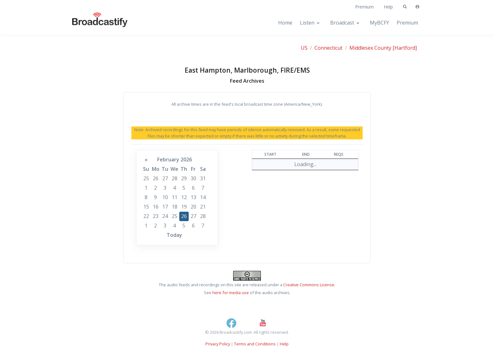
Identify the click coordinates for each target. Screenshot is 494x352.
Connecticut (328, 47)
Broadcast (342, 22)
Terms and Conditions (255, 344)
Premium (364, 7)
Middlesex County (370, 47)
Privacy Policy (217, 344)
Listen (307, 22)
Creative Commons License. (309, 285)
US (304, 47)
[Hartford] (405, 47)
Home (285, 22)
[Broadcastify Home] (93, 22)
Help (388, 7)
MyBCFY (379, 22)
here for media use (230, 292)
